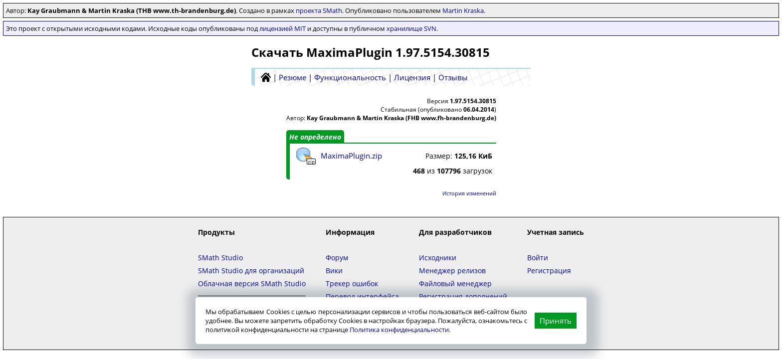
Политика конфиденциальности (399, 329)
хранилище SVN (411, 28)
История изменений (469, 193)
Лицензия (412, 77)
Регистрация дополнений (463, 296)
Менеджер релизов (452, 270)
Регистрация (549, 270)
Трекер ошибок (352, 283)
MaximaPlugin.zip (351, 156)
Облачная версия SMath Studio (252, 283)
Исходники (437, 257)
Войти (537, 257)
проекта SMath (319, 10)
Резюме (292, 77)
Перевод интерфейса (362, 296)
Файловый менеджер (455, 283)
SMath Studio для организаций (251, 270)
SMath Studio (220, 257)
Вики (334, 270)
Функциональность (350, 77)
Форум (337, 257)
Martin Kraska (463, 10)
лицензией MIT (282, 28)
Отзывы (453, 77)
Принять (556, 321)
